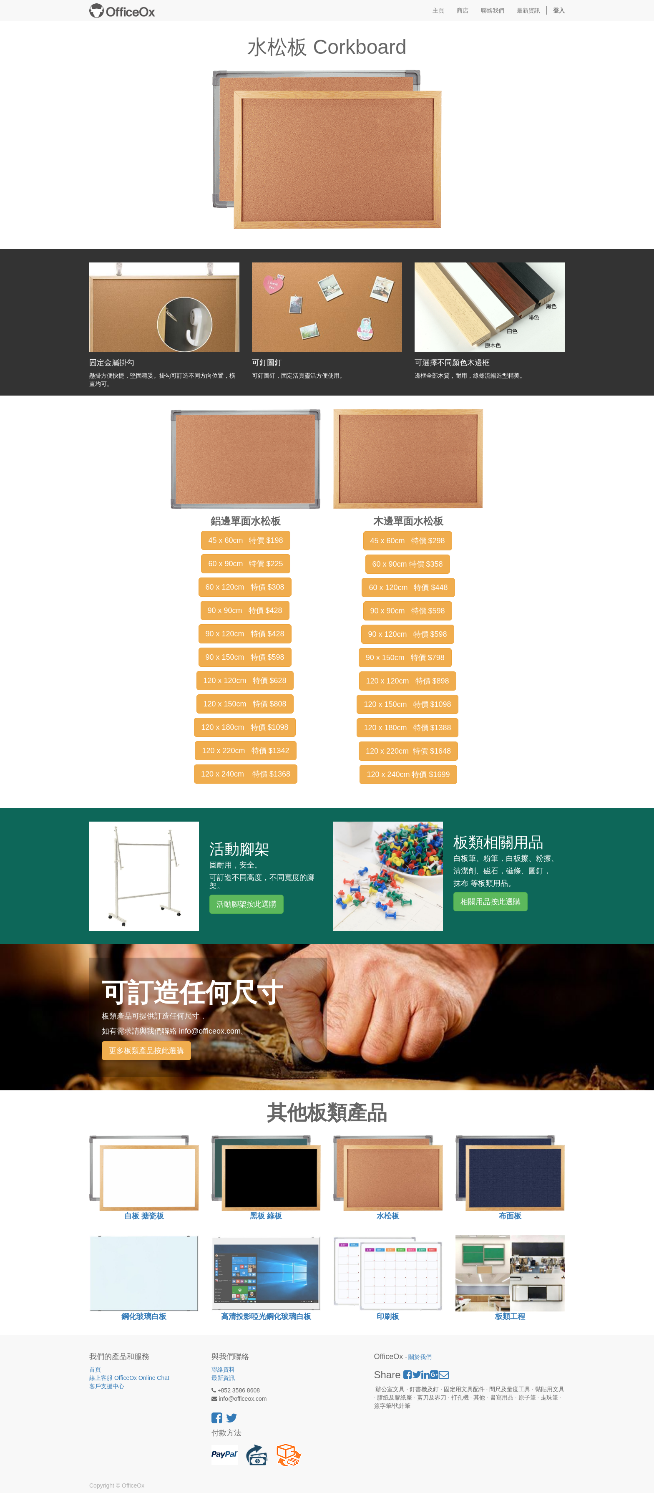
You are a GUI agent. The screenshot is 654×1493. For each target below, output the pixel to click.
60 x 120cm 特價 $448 (408, 587)
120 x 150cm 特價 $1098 (407, 704)
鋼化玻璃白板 (143, 1316)
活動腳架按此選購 (246, 904)
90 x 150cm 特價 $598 (245, 657)
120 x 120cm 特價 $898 (407, 681)
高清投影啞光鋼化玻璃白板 (266, 1316)
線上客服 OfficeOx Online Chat (129, 1377)
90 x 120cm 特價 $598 (407, 634)
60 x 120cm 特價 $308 (245, 587)
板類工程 (510, 1316)
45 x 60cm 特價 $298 (407, 541)
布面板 (510, 1216)
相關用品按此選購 (490, 902)
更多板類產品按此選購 (146, 1051)
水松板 (388, 1216)
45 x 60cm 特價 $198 (245, 540)
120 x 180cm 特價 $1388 (407, 728)
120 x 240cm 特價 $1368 (245, 774)
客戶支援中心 (106, 1386)
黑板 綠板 (266, 1216)
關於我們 (420, 1357)
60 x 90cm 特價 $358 (407, 564)
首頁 (95, 1369)
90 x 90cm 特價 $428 (245, 610)
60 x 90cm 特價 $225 (245, 564)
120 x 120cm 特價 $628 (245, 680)
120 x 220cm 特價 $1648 (408, 751)
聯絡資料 (223, 1369)
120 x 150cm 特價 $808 (245, 704)
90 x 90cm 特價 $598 (407, 611)
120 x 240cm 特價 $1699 (408, 774)
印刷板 (388, 1316)
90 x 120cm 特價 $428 (245, 634)
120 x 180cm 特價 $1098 (244, 727)
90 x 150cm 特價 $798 (405, 657)
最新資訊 (223, 1377)
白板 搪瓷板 (144, 1216)
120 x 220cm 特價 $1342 (245, 750)
